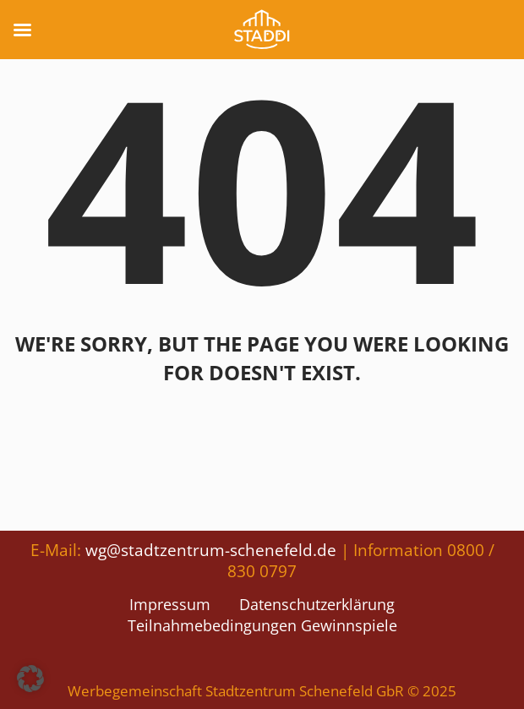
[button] (30, 678)
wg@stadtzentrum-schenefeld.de (210, 549)
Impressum (169, 604)
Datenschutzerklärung (317, 604)
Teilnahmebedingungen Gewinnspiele (262, 625)
